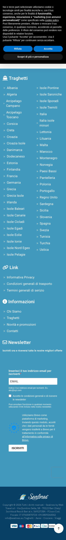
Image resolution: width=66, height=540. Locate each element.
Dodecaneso (14, 156)
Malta (42, 145)
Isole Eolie (12, 235)
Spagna (43, 223)
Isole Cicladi (13, 221)
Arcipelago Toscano (12, 115)
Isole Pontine (47, 88)
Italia (41, 114)
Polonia (43, 184)
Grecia (9, 189)
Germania (12, 182)
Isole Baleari (13, 208)
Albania (10, 88)
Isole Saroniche (49, 94)
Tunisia (43, 236)
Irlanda (10, 202)
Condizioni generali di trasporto (27, 283)
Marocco (44, 151)
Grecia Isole (13, 195)
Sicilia (42, 210)
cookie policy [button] (52, 20)
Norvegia (44, 164)
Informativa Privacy (18, 277)
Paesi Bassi (46, 171)
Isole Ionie (12, 241)
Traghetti (11, 318)
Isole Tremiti (47, 107)
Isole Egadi (13, 228)
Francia (10, 176)
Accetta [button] (48, 48)
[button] (58, 528)
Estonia (10, 163)
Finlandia (11, 169)
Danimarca (12, 150)
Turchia (43, 243)
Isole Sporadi (47, 101)
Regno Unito (47, 197)
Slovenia (44, 217)
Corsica (10, 123)
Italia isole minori (45, 123)
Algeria (10, 94)
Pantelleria (45, 177)
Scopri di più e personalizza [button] (33, 56)
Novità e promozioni (19, 324)
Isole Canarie (14, 215)
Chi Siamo (12, 311)
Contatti (10, 331)
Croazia (10, 137)
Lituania (43, 138)
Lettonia (44, 132)
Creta (8, 130)
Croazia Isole (14, 143)
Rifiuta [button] (18, 48)
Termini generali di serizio (23, 290)
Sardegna (44, 204)
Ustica (42, 249)
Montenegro (47, 158)
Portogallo (45, 191)
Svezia (42, 230)
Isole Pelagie (14, 254)
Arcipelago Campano (12, 103)
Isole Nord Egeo (16, 248)
